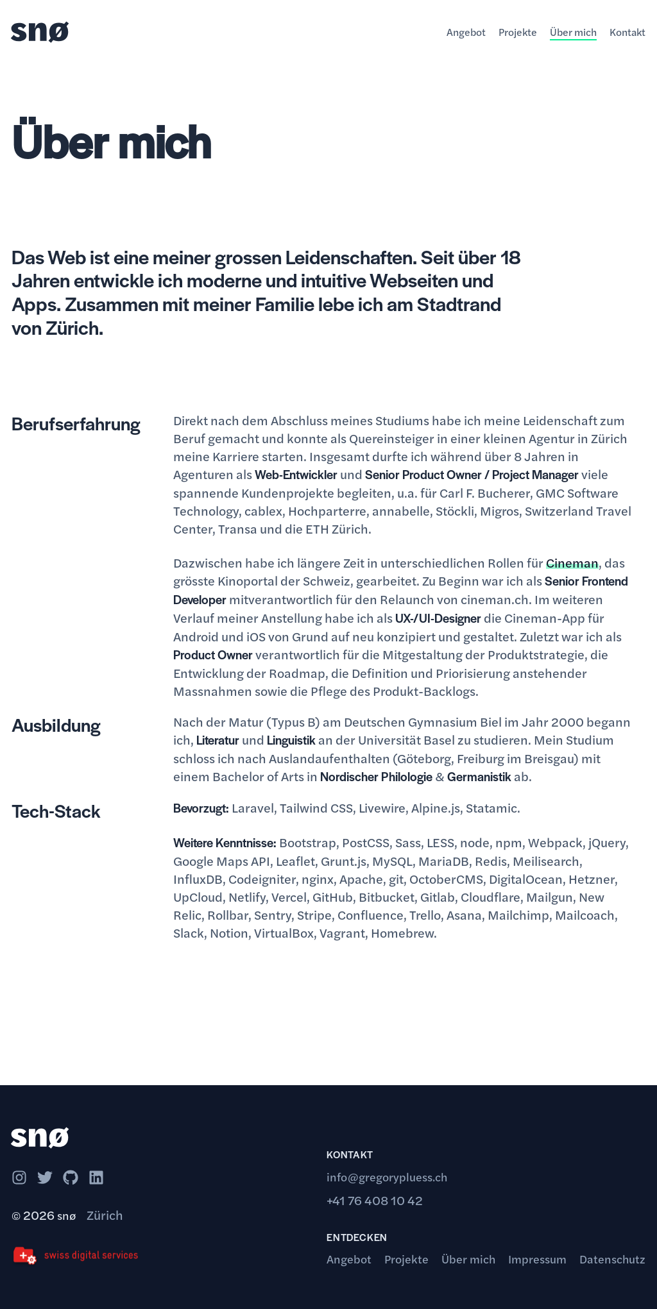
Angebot (466, 31)
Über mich (573, 31)
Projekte (518, 31)
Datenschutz (612, 1259)
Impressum (537, 1259)
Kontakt (627, 31)
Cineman (572, 562)
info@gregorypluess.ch (387, 1177)
